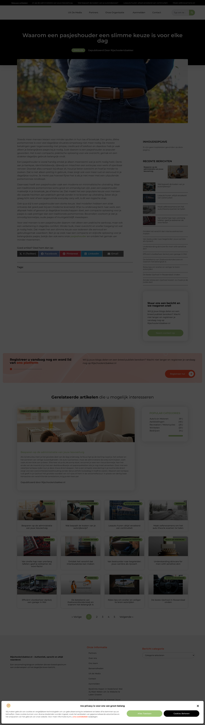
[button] (197, 706)
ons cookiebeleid (80, 717)
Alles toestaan (144, 713)
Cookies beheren (182, 713)
